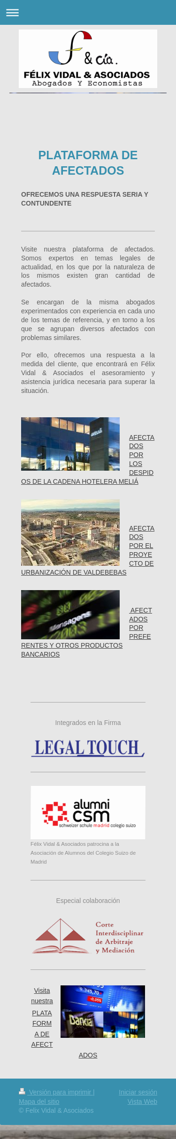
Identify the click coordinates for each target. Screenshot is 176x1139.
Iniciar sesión (138, 1092)
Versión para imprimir (56, 1092)
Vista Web (142, 1101)
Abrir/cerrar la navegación (88, 12)
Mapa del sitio (39, 1101)
